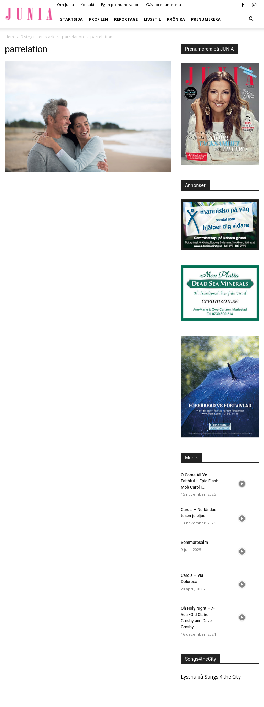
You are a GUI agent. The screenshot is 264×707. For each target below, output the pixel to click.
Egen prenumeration (120, 4)
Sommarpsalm (194, 542)
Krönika (176, 19)
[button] (251, 19)
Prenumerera (206, 19)
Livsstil (152, 19)
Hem (9, 37)
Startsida (71, 19)
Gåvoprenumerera (163, 4)
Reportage (126, 19)
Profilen (98, 19)
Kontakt (87, 4)
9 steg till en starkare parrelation (52, 37)
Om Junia (65, 4)
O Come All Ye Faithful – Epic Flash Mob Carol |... (199, 481)
